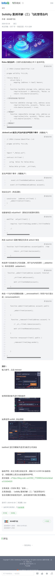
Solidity (13, 513)
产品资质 (27, 566)
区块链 (5, 513)
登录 (51, 3)
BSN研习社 (11, 19)
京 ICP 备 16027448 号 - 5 (27, 564)
